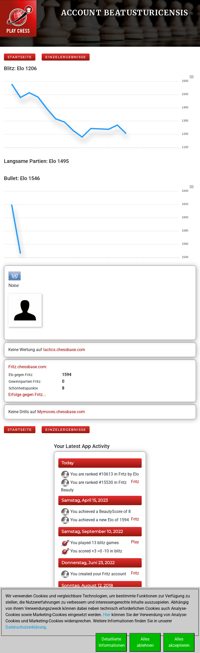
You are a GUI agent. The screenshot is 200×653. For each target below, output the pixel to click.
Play (134, 541)
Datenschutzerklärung (25, 627)
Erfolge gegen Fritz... (27, 394)
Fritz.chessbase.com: (27, 366)
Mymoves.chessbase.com (61, 411)
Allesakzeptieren (179, 642)
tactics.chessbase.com (64, 349)
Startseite (20, 57)
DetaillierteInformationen (112, 642)
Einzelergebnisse (65, 57)
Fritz (134, 481)
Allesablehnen (145, 642)
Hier (106, 614)
